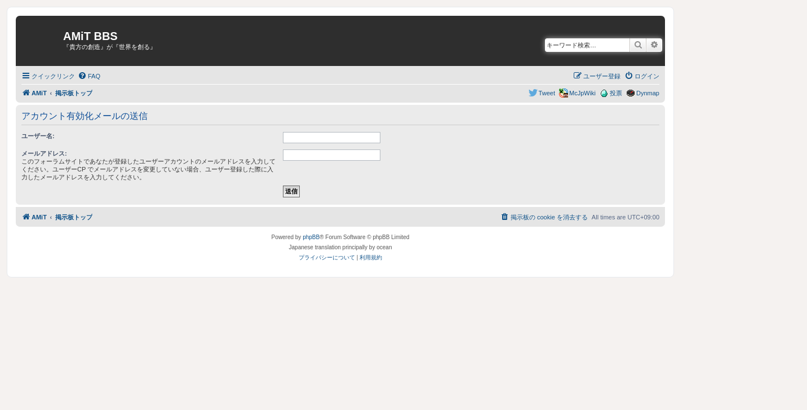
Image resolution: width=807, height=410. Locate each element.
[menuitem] (89, 76)
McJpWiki (582, 93)
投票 (616, 93)
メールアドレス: (44, 153)
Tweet (547, 93)
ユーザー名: (38, 136)
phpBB (311, 237)
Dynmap (647, 93)
